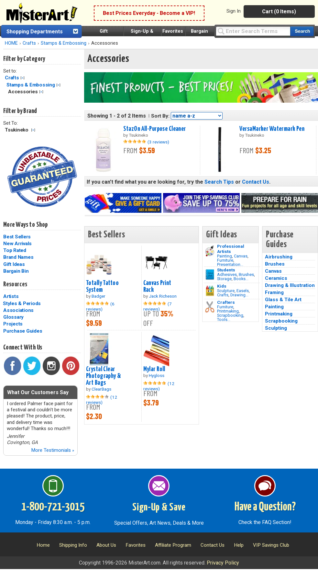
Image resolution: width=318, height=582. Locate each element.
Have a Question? (265, 507)
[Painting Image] (209, 251)
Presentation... (230, 264)
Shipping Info (73, 545)
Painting (224, 256)
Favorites (172, 31)
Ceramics (276, 278)
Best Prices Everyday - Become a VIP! (149, 13)
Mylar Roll (154, 369)
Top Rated (14, 250)
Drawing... (239, 294)
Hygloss (156, 375)
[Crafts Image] (209, 291)
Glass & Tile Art (283, 299)
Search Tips (219, 182)
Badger (98, 296)
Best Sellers (17, 237)
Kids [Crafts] (221, 286)
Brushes (246, 274)
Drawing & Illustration (290, 285)
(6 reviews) (100, 306)
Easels (242, 290)
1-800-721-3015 (52, 507)
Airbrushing (278, 257)
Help (239, 545)
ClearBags (101, 389)
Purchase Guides (22, 331)
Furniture (225, 260)
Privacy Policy (223, 563)
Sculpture (226, 290)
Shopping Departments (34, 32)
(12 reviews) (101, 399)
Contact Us (255, 182)
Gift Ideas (14, 264)
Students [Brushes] (226, 269)
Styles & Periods (22, 303)
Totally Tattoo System (102, 286)
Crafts (29, 43)
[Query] (253, 31)
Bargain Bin (15, 271)
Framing (274, 292)
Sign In (233, 11)
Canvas (240, 256)
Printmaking (228, 311)
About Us (106, 545)
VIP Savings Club (271, 545)
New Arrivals (17, 243)
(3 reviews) (158, 141)
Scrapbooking (230, 315)
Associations (18, 310)
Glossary (13, 317)
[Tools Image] (209, 307)
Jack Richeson (163, 296)
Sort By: (160, 116)
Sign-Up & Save (159, 507)
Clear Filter (22, 77)
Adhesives (227, 274)
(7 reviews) (157, 306)
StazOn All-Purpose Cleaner (154, 129)
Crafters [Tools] (226, 302)
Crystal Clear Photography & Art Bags (103, 376)
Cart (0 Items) (279, 11)
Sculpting (276, 328)
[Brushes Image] (209, 274)
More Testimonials (52, 450)
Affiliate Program (173, 545)
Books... (241, 278)
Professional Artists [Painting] (230, 249)
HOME (11, 43)
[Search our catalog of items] (302, 31)
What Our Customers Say (38, 392)
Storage (224, 278)
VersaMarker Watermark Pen (271, 129)
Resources (15, 284)
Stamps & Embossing (63, 43)
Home (43, 545)
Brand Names (18, 257)
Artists (10, 296)
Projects (13, 324)
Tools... (223, 319)
